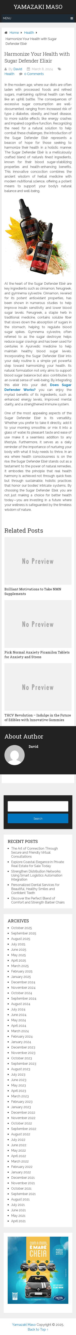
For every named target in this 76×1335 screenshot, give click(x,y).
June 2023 (18, 1080)
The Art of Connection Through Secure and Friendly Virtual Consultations (34, 852)
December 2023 (23, 1047)
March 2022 (20, 1161)
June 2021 (18, 1210)
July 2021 (18, 1205)
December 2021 (23, 1178)
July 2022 (18, 1140)
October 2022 (21, 1123)
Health (9, 74)
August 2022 (20, 1134)
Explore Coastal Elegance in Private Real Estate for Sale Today (37, 864)
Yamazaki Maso (38, 7)
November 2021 (23, 1183)
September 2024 (23, 998)
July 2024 (18, 1009)
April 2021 (18, 1221)
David (17, 69)
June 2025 (18, 950)
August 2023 (20, 1069)
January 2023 (21, 1107)
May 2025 (18, 955)
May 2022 (18, 1150)
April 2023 (18, 1091)
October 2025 (21, 928)
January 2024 (21, 1042)
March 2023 (20, 1096)
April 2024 (18, 1026)
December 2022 (23, 1112)
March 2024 (20, 1031)
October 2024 (21, 993)
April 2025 (18, 960)
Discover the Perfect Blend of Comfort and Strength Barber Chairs (38, 900)
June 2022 (18, 1145)
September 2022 (23, 1129)
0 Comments (34, 74)
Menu (7, 18)
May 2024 (18, 1020)
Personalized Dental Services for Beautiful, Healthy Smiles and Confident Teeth (35, 889)
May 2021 (18, 1216)
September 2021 (23, 1194)
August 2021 (20, 1199)
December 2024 (23, 982)
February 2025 (22, 971)
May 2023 (18, 1085)
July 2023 (18, 1074)
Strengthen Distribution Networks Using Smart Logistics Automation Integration (36, 875)
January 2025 (21, 977)
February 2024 (22, 1036)
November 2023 (23, 1053)
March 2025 (20, 966)
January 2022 (21, 1172)
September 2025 (23, 933)
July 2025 (18, 944)
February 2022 (22, 1167)
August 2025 (20, 939)
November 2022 (23, 1118)
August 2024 (20, 1004)
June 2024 (18, 1015)
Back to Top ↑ (38, 1329)
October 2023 (21, 1058)
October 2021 (21, 1188)
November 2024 (23, 988)
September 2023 (23, 1064)
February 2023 (22, 1102)
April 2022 (18, 1156)
